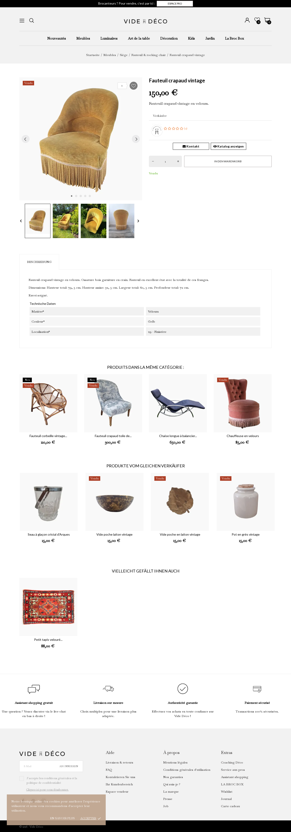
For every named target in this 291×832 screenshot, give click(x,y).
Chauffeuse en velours (243, 436)
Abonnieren (68, 766)
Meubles (83, 38)
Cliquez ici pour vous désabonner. (47, 789)
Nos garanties (173, 777)
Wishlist (226, 791)
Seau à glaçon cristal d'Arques (49, 534)
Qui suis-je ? (171, 784)
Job (165, 806)
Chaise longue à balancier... (178, 436)
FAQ (109, 770)
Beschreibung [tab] (39, 262)
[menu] (22, 20)
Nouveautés (56, 38)
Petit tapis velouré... (48, 639)
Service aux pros (233, 770)
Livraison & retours (119, 762)
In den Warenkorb (228, 161)
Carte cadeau (230, 806)
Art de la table (139, 38)
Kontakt (191, 146)
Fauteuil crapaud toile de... (113, 436)
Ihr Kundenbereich (119, 784)
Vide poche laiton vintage (114, 534)
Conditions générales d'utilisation (186, 770)
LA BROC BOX (232, 784)
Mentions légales (175, 762)
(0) (175, 128)
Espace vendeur (117, 791)
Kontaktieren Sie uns (120, 777)
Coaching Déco (232, 762)
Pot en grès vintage (246, 534)
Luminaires (109, 38)
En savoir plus (62, 818)
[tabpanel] (80, 138)
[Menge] (165, 161)
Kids (191, 38)
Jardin (210, 38)
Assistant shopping (234, 777)
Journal (226, 799)
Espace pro (175, 3)
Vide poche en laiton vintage (180, 534)
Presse (167, 799)
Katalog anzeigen (228, 146)
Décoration (169, 38)
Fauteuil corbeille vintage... (48, 436)
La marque (171, 791)
